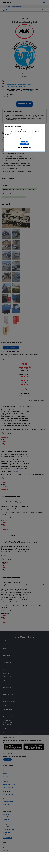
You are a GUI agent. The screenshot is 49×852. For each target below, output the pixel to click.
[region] (24, 138)
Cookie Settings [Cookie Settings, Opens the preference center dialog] (24, 141)
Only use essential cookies (24, 147)
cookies (14, 129)
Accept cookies (24, 143)
